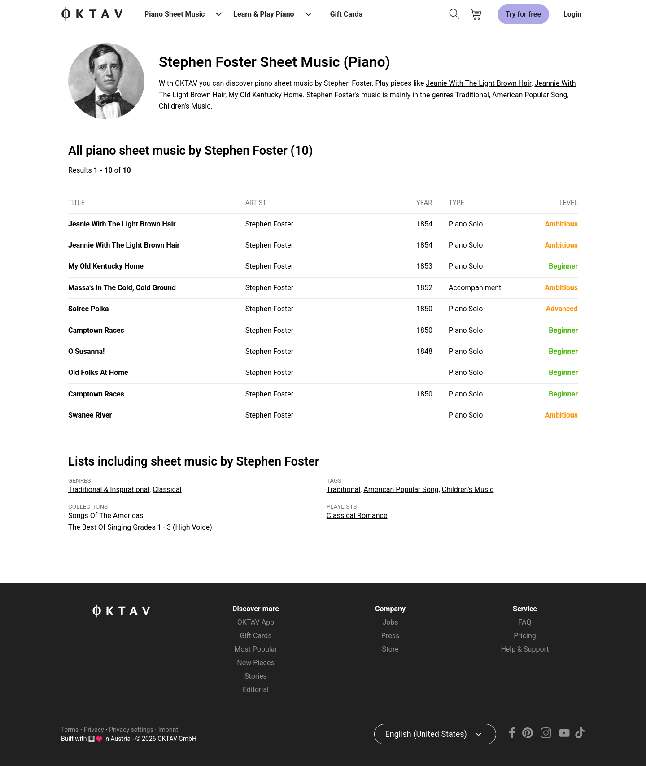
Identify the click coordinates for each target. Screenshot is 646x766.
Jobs (390, 622)
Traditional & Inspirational (108, 489)
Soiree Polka (88, 309)
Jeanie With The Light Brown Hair (478, 83)
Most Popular (255, 649)
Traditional (472, 95)
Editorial (256, 689)
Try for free (523, 14)
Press (390, 635)
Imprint (168, 729)
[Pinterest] (527, 735)
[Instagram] (546, 735)
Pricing (525, 635)
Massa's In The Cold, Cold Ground (122, 287)
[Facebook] (512, 735)
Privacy (94, 729)
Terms (70, 729)
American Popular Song (529, 95)
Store (390, 649)
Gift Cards (346, 14)
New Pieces (255, 662)
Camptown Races (96, 330)
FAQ (525, 622)
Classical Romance (357, 515)
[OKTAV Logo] (92, 14)
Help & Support (525, 649)
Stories (255, 676)
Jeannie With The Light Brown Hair (123, 245)
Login (572, 14)
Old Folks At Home (98, 372)
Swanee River (90, 415)
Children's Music (185, 106)
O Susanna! (86, 351)
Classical (167, 489)
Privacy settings (131, 729)
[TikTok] (579, 735)
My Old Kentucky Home (265, 95)
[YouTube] (564, 735)
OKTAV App (255, 622)
